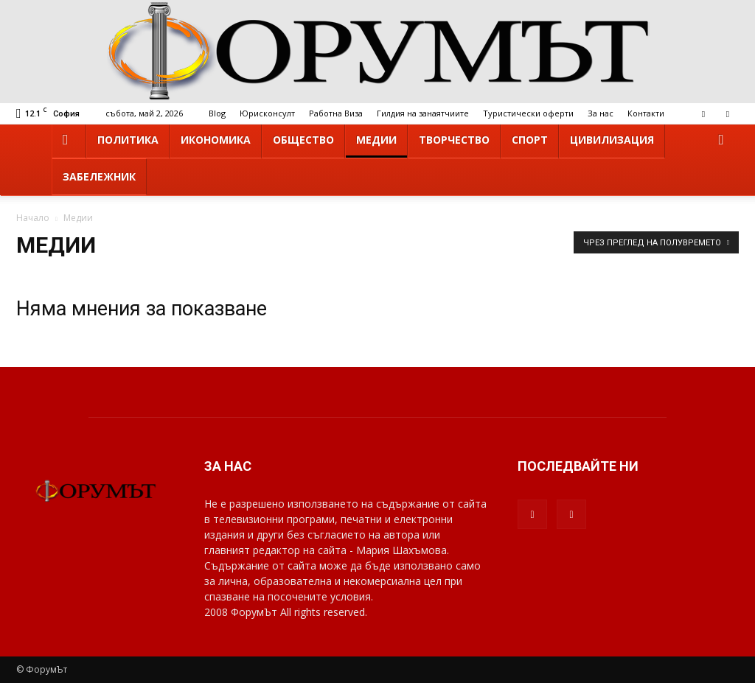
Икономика (216, 140)
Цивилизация (612, 140)
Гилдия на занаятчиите (423, 113)
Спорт (530, 140)
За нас (600, 113)
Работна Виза (336, 113)
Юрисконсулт (267, 113)
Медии (376, 140)
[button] (721, 140)
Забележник (99, 176)
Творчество (454, 140)
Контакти (645, 113)
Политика (128, 140)
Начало (32, 217)
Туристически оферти (528, 113)
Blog (217, 113)
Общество (303, 140)
